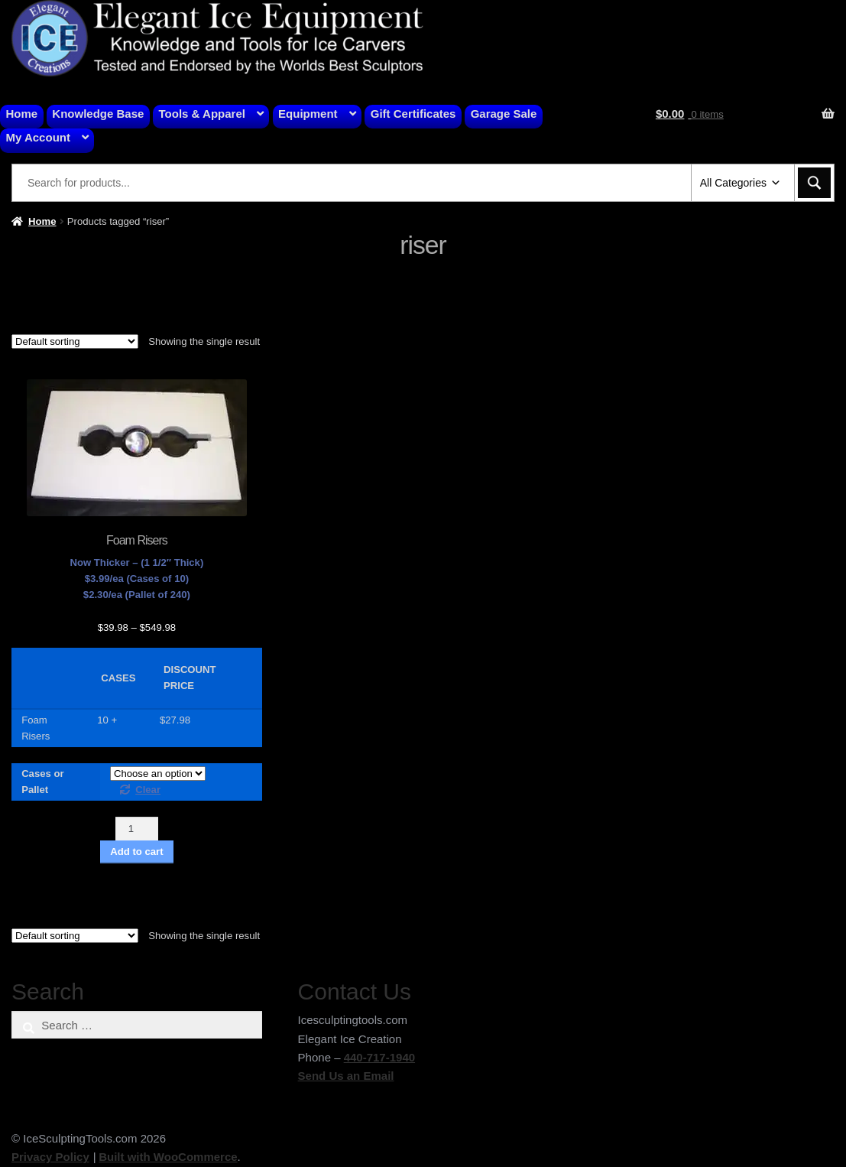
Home (22, 113)
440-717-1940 (379, 1057)
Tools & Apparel (202, 113)
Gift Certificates (413, 113)
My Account (38, 137)
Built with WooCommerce (168, 1156)
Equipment (308, 113)
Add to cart (136, 851)
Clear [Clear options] (147, 789)
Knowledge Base (98, 113)
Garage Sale (504, 113)
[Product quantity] (136, 828)
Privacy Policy (50, 1156)
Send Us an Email (346, 1075)
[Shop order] (74, 341)
